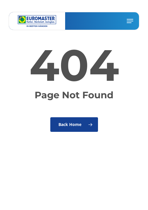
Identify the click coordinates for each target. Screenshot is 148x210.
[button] (130, 21)
